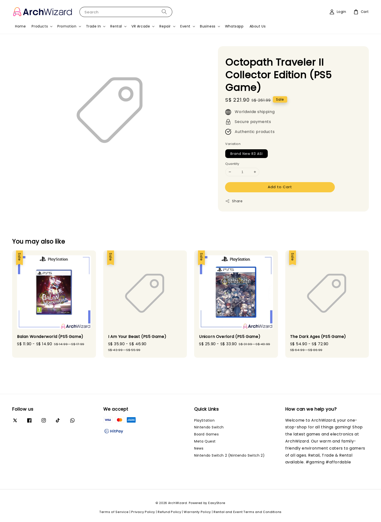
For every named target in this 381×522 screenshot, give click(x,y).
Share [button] (233, 201)
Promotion (66, 26)
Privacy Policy (143, 512)
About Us (258, 26)
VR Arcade (140, 26)
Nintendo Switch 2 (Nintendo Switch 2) (229, 455)
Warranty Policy (197, 512)
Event (185, 26)
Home (20, 26)
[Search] (164, 12)
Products (40, 26)
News (198, 448)
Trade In (93, 26)
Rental (116, 26)
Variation (233, 144)
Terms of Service (114, 512)
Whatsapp (234, 26)
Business (208, 26)
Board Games (206, 434)
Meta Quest (205, 441)
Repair (165, 26)
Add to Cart (280, 186)
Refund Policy (169, 512)
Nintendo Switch (209, 427)
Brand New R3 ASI (246, 153)
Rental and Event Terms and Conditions (248, 512)
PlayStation (204, 420)
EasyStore (216, 503)
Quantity (232, 163)
